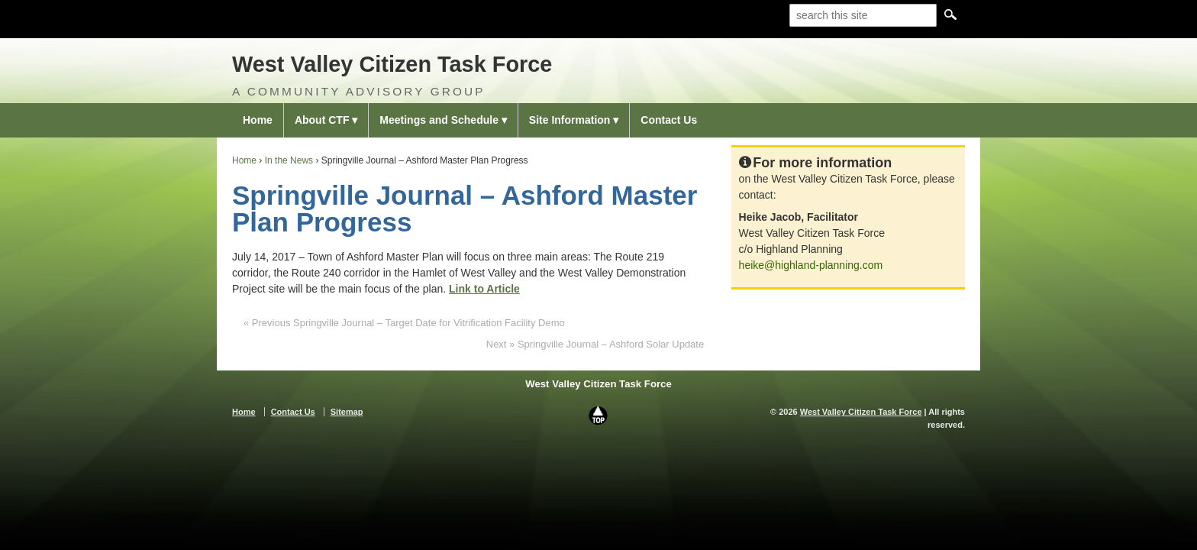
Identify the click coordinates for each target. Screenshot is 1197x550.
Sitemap (347, 411)
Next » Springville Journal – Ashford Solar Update (595, 344)
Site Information (570, 120)
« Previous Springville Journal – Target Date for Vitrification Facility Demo (404, 322)
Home (258, 120)
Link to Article (484, 289)
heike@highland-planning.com (811, 265)
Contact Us (668, 120)
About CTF (322, 120)
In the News (289, 160)
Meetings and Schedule (438, 120)
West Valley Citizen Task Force (392, 64)
